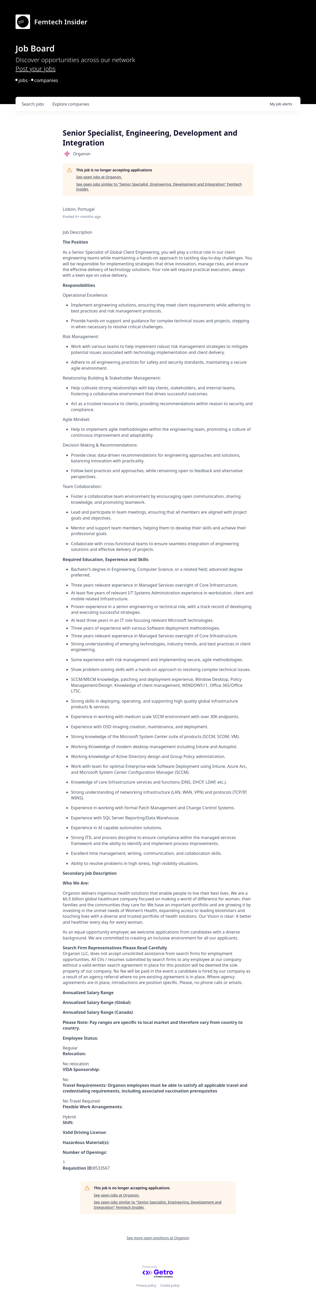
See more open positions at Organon (158, 1237)
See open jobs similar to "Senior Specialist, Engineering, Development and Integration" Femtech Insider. (159, 187)
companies (70, 104)
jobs (33, 104)
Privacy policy (146, 1285)
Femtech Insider (60, 21)
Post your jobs (36, 68)
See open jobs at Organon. (99, 176)
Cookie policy (169, 1285)
